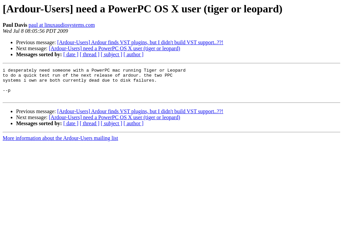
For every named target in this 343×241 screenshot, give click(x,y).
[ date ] (70, 54)
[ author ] (134, 54)
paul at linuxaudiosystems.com (61, 25)
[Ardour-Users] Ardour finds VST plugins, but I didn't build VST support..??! (140, 42)
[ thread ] (89, 54)
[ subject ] (111, 54)
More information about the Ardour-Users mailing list (60, 144)
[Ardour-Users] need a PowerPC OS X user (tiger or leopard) (114, 48)
